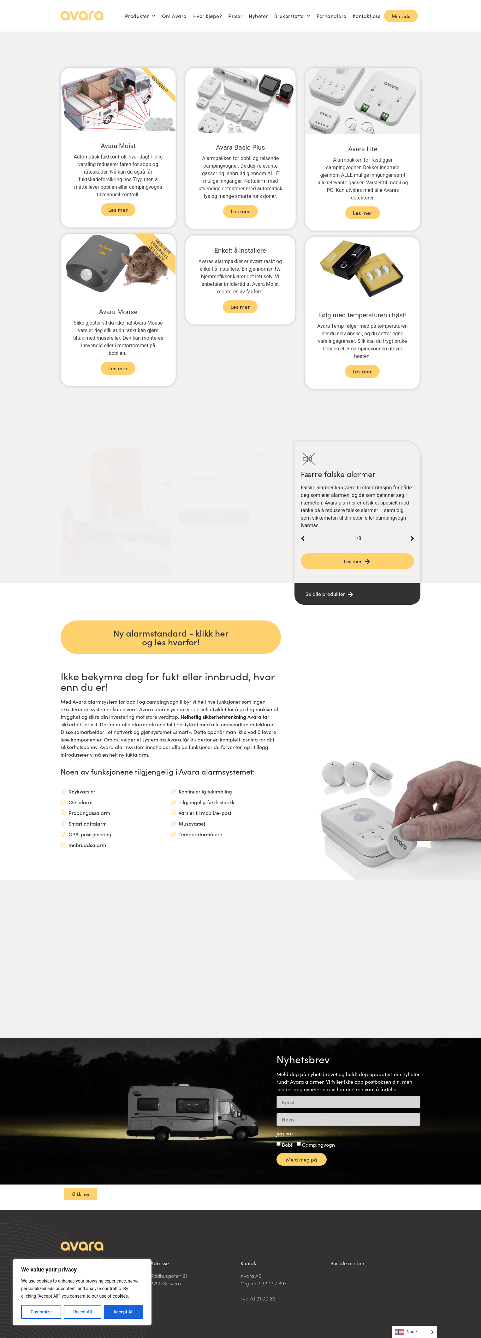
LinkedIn (340, 1270)
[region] (82, 1292)
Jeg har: (285, 1134)
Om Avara (174, 15)
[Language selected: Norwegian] (414, 1332)
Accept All (123, 1311)
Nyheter (258, 15)
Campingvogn (318, 1144)
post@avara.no (258, 1290)
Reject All (82, 1311)
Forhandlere (332, 15)
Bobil (288, 1144)
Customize (41, 1311)
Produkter (140, 15)
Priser (235, 15)
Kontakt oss (367, 15)
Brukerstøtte (292, 15)
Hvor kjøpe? (207, 15)
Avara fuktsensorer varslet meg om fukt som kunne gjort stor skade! (229, 459)
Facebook (341, 1278)
